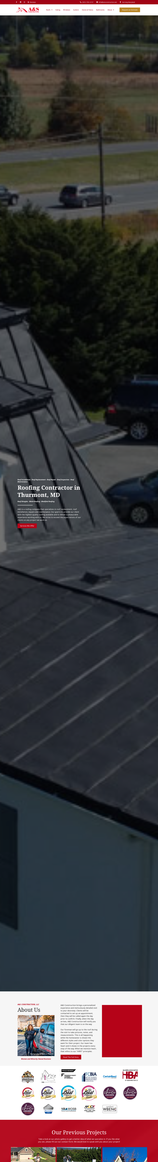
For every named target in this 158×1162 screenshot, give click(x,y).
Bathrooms (100, 10)
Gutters (76, 10)
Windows (66, 10)
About (111, 10)
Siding (57, 10)
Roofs (49, 10)
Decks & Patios (87, 10)
